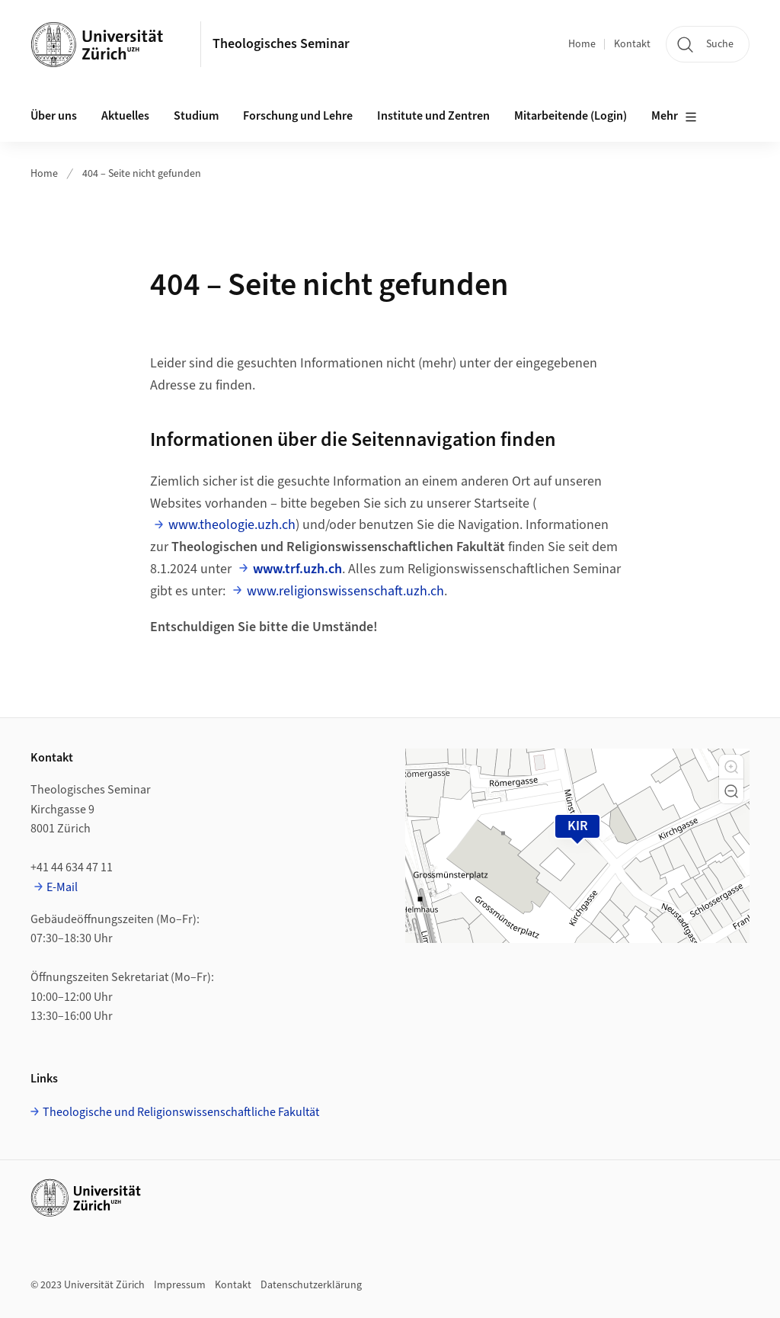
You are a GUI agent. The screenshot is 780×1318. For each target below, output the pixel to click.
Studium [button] (196, 115)
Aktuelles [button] (125, 115)
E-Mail (62, 887)
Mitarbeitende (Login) (570, 115)
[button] (731, 767)
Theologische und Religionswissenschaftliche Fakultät (181, 1112)
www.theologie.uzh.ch (232, 524)
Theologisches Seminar (281, 43)
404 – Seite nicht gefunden (141, 173)
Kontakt (632, 44)
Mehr (674, 117)
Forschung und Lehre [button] (298, 115)
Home (582, 44)
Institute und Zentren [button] (433, 115)
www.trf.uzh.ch (297, 569)
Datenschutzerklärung (311, 1285)
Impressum (180, 1285)
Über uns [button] (53, 115)
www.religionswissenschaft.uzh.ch (345, 591)
